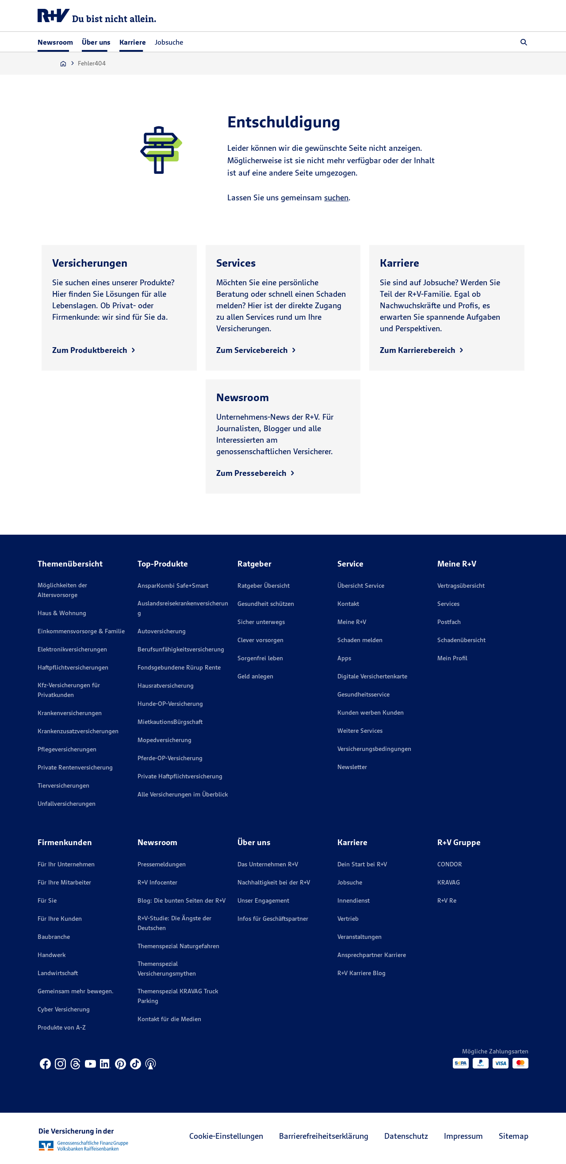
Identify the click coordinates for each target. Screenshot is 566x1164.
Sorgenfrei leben (260, 658)
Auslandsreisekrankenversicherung (183, 608)
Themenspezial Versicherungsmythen (167, 968)
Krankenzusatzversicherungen (78, 731)
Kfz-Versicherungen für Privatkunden (69, 690)
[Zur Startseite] (63, 63)
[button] (524, 42)
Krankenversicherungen (70, 713)
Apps (344, 658)
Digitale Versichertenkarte (372, 676)
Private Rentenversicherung (75, 767)
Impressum (463, 1136)
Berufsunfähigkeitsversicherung (181, 649)
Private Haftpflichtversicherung (180, 776)
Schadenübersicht (461, 640)
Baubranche (54, 937)
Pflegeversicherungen (67, 749)
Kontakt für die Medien (169, 1019)
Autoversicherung (162, 631)
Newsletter (352, 767)
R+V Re (446, 900)
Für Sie (47, 900)
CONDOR (449, 864)
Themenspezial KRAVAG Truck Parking (178, 996)
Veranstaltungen (359, 937)
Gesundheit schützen (265, 604)
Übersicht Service (360, 586)
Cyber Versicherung (64, 1009)
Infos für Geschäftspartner (272, 919)
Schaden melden (359, 640)
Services (448, 604)
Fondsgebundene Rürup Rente (179, 667)
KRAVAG (448, 882)
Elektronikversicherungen (72, 649)
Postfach (449, 622)
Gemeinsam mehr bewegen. (76, 991)
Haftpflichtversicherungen (73, 667)
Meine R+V (351, 622)
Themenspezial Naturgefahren (178, 946)
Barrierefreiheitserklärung (323, 1136)
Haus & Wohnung (62, 613)
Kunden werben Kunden (370, 712)
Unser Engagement (263, 900)
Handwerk (51, 955)
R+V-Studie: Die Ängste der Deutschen (174, 923)
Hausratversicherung (166, 685)
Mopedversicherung (164, 740)
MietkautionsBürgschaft (170, 722)
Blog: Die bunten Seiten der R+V (182, 900)
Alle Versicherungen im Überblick (183, 794)
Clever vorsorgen (260, 640)
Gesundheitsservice (363, 694)
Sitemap (513, 1136)
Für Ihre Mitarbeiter (64, 882)
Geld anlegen (255, 676)
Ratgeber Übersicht (263, 586)
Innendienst (353, 900)
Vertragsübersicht (461, 586)
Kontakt (348, 604)
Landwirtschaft (58, 973)
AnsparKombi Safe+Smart (173, 586)
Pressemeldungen (162, 864)
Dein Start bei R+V (362, 864)
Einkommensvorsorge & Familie (81, 631)
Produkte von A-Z (62, 1027)
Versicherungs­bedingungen (374, 749)
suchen (336, 197)
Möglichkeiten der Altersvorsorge (62, 590)
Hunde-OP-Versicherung (170, 704)
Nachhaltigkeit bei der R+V (273, 882)
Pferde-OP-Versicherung (170, 758)
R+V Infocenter (157, 882)
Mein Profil (452, 658)
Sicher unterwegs (261, 622)
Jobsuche (169, 42)
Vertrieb (348, 919)
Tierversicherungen (63, 785)
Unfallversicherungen (67, 804)
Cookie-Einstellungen (226, 1136)
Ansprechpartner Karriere (371, 955)
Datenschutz (406, 1136)
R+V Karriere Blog (361, 973)
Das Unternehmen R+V (267, 864)
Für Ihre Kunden (60, 919)
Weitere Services (359, 731)
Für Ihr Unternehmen (66, 864)
